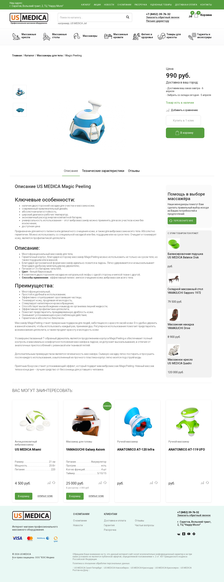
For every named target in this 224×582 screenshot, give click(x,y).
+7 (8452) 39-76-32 (158, 14)
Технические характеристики (103, 171)
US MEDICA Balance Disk (189, 255)
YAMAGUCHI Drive (189, 326)
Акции (97, 5)
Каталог (85, 5)
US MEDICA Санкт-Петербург (88, 568)
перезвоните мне (181, 220)
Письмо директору (157, 21)
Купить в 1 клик (183, 120)
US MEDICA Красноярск (166, 568)
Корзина (203, 15)
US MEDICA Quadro (189, 361)
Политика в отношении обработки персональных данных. (101, 563)
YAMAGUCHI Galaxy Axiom (85, 449)
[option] (19, 92)
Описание (71, 171)
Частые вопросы (144, 525)
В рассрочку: (77, 488)
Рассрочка (141, 5)
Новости (109, 5)
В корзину (185, 133)
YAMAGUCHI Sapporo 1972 (189, 290)
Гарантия (109, 525)
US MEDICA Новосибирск (116, 568)
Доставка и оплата (186, 5)
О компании (124, 5)
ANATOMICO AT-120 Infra (135, 449)
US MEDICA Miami (28, 449)
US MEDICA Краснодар (142, 568)
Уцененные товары (161, 5)
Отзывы (134, 171)
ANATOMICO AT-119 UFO (187, 449)
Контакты (206, 5)
